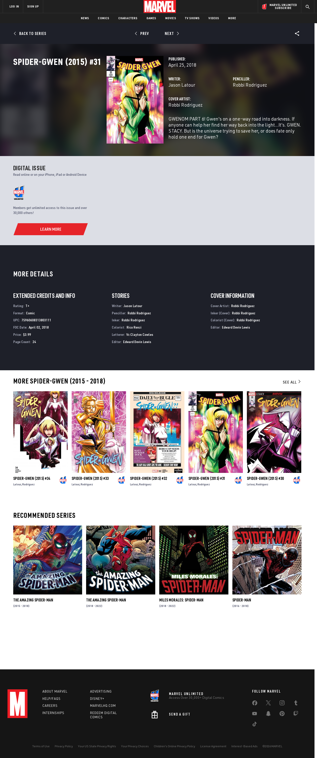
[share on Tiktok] (254, 725)
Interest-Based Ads (244, 746)
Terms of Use (41, 746)
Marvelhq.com (103, 706)
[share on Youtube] (254, 714)
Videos (213, 18)
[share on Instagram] (282, 703)
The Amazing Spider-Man (33, 643)
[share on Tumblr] (295, 703)
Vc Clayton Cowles (139, 377)
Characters (128, 18)
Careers (50, 706)
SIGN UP (33, 6)
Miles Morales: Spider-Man (181, 643)
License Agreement (213, 746)
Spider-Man (241, 643)
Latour (17, 527)
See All (292, 424)
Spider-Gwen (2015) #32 (148, 521)
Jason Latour (116, 107)
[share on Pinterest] (282, 714)
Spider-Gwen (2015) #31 (206, 521)
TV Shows (192, 18)
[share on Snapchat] (268, 714)
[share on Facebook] (254, 704)
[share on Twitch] (295, 714)
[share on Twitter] (268, 703)
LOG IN (14, 6)
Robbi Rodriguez (217, 107)
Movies (170, 18)
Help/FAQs (51, 699)
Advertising (101, 691)
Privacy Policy (64, 746)
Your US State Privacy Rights (97, 746)
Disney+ (97, 699)
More (232, 18)
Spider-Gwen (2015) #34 (31, 521)
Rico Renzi (134, 370)
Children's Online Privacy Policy (174, 746)
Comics (103, 18)
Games (151, 18)
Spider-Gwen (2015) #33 (90, 521)
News (85, 18)
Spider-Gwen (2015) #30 (265, 521)
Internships (53, 713)
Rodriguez (28, 527)
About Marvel (54, 691)
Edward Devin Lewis (137, 384)
